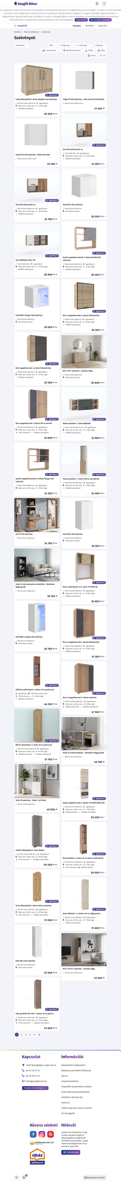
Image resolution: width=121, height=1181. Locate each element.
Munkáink (90, 26)
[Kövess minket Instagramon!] (42, 1134)
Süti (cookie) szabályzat (100, 20)
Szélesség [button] (82, 45)
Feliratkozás (71, 1152)
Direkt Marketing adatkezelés (75, 1092)
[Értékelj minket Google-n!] (50, 1134)
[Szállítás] (94, 1177)
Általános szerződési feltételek (76, 1070)
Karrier (64, 1076)
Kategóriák (20, 26)
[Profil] (97, 3)
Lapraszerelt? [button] (50, 51)
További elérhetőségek (35, 1088)
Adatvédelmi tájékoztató (73, 1065)
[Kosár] (23, 1177)
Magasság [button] (66, 45)
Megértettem (81, 20)
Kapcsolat (102, 26)
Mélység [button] (99, 45)
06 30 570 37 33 (33, 1076)
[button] (21, 45)
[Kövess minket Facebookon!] (33, 1134)
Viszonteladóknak (69, 1081)
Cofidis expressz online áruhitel (76, 1108)
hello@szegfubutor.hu (36, 1081)
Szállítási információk (71, 1097)
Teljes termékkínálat (31, 32)
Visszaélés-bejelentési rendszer (76, 1086)
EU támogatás (68, 1113)
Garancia (65, 1102)
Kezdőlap (17, 32)
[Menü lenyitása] (104, 3)
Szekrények (46, 32)
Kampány (77, 26)
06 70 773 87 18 (33, 1070)
